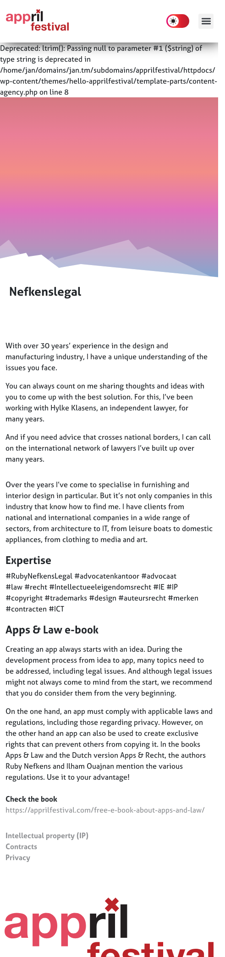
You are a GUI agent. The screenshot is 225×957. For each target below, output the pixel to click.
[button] (206, 21)
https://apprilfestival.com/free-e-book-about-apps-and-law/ (105, 809)
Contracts (21, 846)
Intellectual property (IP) (46, 835)
